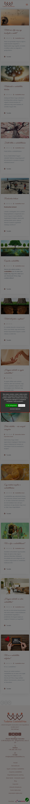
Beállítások (21, 405)
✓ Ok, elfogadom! (11, 405)
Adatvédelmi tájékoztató (15, 408)
